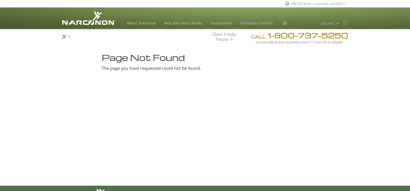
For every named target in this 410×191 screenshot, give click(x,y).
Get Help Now (224, 36)
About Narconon (141, 22)
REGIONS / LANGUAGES (317, 3)
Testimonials (221, 22)
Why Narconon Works (183, 22)
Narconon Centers (256, 22)
